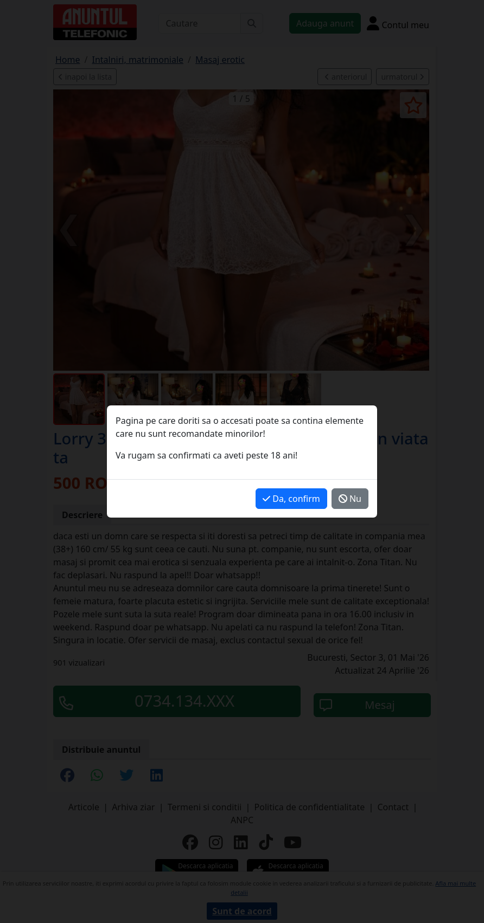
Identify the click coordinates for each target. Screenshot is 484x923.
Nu (350, 499)
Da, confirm (291, 499)
